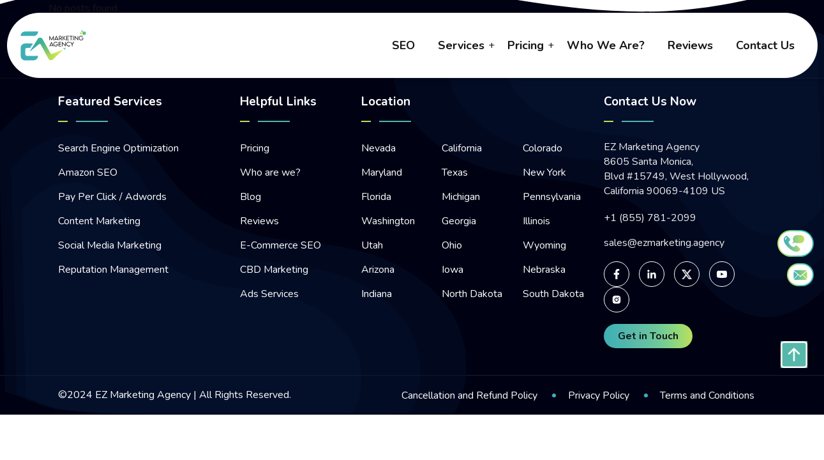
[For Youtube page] (722, 274)
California (462, 148)
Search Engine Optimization (118, 148)
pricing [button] (525, 45)
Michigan (461, 197)
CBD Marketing (274, 270)
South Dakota (553, 294)
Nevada (378, 148)
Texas (455, 172)
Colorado (542, 148)
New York (544, 172)
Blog (250, 197)
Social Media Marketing (109, 245)
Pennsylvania (552, 197)
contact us (765, 45)
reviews (690, 45)
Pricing (254, 148)
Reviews (259, 221)
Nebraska (544, 270)
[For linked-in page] (651, 274)
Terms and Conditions (707, 395)
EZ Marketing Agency (143, 395)
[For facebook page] (616, 274)
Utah (372, 245)
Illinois (536, 221)
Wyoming (544, 245)
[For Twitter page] (687, 274)
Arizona (377, 270)
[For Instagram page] (616, 299)
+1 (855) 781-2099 (650, 218)
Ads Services (269, 294)
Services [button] (461, 45)
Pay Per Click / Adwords (112, 197)
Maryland (381, 172)
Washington (388, 221)
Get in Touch (648, 336)
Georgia (459, 221)
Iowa (452, 270)
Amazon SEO (87, 172)
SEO (403, 45)
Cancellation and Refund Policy (469, 395)
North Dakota (472, 294)
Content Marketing (99, 221)
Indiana (376, 294)
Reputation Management (113, 270)
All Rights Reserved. (244, 395)
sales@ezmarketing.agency (664, 243)
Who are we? (270, 172)
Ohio (452, 245)
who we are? (606, 45)
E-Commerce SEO (280, 245)
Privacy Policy (598, 395)
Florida (376, 197)
